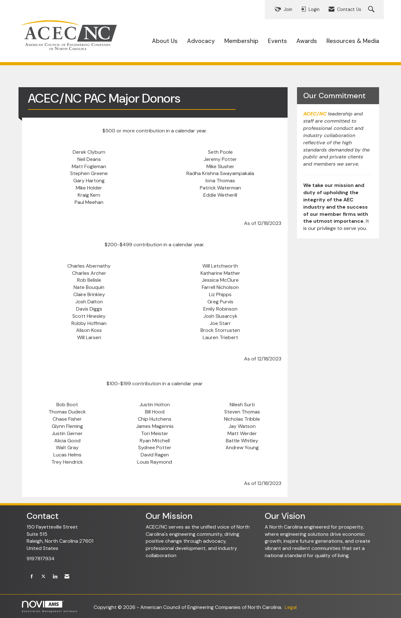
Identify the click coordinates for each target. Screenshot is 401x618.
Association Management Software (50, 606)
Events (277, 41)
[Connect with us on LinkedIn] (55, 577)
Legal (291, 607)
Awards (306, 41)
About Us (165, 41)
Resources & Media (352, 41)
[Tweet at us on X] (43, 577)
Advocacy (201, 41)
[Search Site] (372, 9)
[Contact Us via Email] (66, 577)
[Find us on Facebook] (32, 577)
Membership (241, 41)
